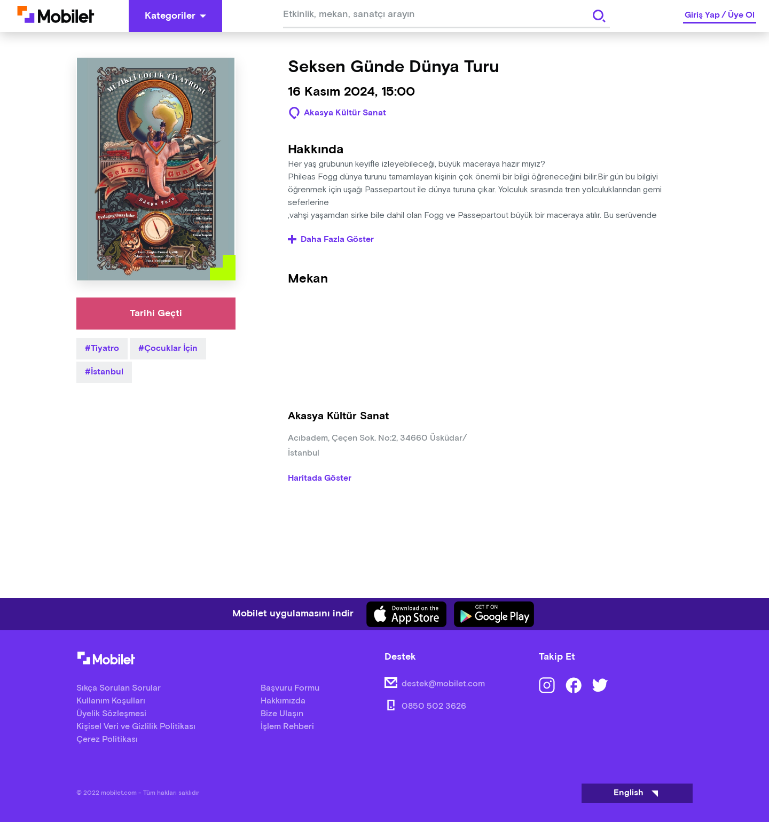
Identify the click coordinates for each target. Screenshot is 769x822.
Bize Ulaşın (282, 713)
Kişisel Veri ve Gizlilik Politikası (135, 726)
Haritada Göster (319, 478)
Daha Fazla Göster (331, 240)
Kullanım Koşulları (110, 701)
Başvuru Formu (290, 688)
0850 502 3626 (434, 706)
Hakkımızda (283, 701)
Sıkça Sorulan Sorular (118, 688)
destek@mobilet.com (443, 684)
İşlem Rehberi (287, 726)
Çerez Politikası (107, 739)
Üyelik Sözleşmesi (111, 713)
